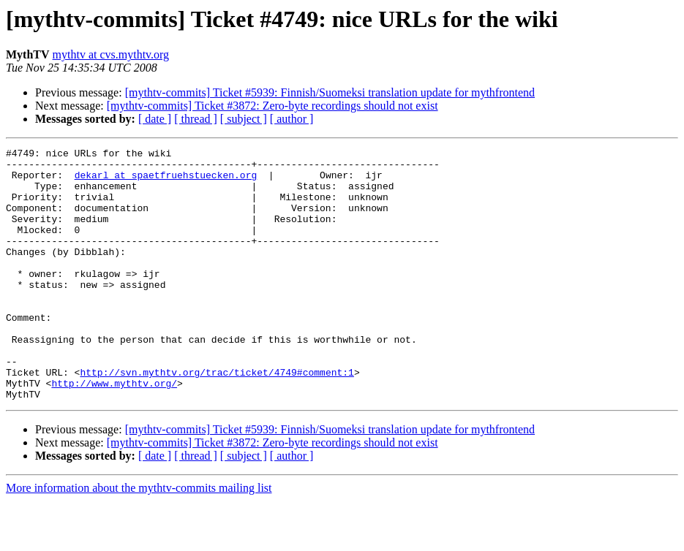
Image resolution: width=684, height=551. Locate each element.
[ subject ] (243, 119)
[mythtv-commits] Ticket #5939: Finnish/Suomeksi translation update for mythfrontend (330, 92)
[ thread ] (195, 119)
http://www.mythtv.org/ (114, 431)
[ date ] (154, 119)
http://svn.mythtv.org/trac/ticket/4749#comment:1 (216, 418)
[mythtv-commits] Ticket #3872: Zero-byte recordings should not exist (272, 105)
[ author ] (292, 119)
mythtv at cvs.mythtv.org (111, 54)
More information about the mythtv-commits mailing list (139, 538)
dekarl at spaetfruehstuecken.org (166, 181)
